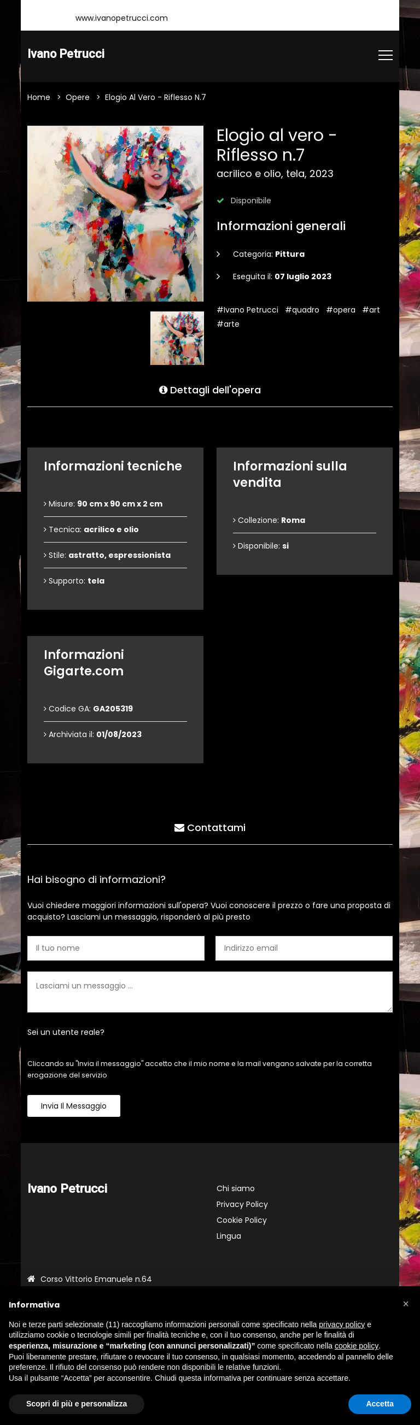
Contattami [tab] (210, 826)
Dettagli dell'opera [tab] (210, 389)
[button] (406, 1303)
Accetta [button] (380, 1403)
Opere (78, 98)
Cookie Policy (242, 1220)
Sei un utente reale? (65, 1032)
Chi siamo (236, 1188)
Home (38, 98)
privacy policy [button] (342, 1324)
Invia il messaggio (74, 1106)
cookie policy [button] (356, 1345)
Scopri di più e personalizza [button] (76, 1403)
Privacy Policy (242, 1204)
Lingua (229, 1236)
